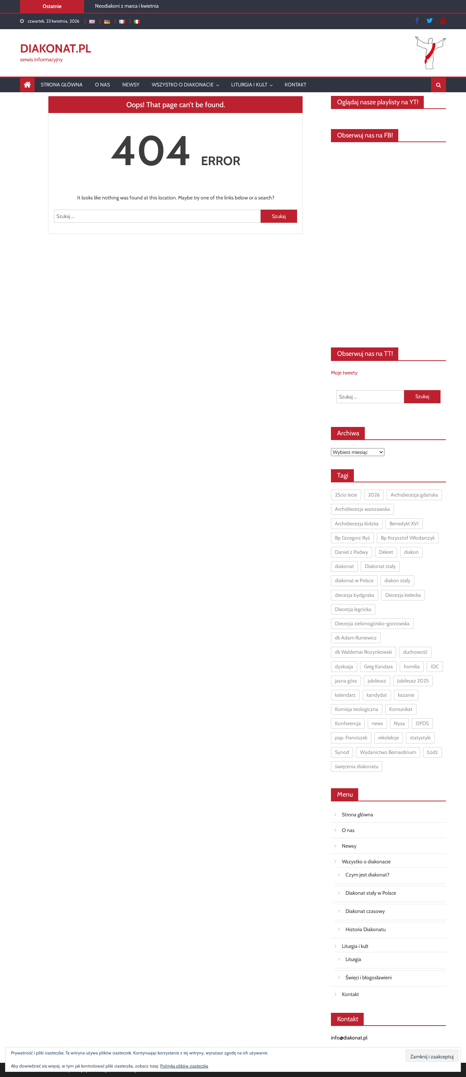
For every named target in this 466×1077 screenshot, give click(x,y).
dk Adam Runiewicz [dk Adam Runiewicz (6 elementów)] (356, 637)
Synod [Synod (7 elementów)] (342, 752)
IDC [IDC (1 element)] (435, 666)
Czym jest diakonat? (367, 874)
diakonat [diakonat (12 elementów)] (344, 566)
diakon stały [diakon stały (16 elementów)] (397, 580)
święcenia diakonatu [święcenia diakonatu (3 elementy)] (356, 766)
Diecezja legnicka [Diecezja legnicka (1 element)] (353, 609)
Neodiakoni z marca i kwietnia (127, 6)
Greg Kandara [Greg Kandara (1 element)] (378, 666)
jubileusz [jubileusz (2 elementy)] (377, 680)
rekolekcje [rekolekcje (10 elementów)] (388, 737)
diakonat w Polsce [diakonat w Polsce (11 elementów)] (354, 580)
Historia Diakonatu (365, 929)
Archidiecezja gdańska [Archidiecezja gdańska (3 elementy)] (414, 494)
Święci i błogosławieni (368, 977)
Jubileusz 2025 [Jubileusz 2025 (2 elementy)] (413, 680)
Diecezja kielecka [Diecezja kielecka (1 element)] (403, 595)
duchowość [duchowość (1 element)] (415, 652)
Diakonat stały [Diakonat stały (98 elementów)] (380, 566)
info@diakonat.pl (349, 1037)
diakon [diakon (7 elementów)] (411, 552)
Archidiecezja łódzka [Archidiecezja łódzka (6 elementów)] (357, 523)
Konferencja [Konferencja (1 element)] (348, 723)
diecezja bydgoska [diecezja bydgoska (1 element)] (354, 595)
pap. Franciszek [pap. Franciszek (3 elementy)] (351, 737)
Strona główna (62, 84)
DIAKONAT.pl (55, 48)
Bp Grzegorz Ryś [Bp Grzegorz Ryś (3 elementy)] (352, 537)
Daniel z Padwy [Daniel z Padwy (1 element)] (351, 552)
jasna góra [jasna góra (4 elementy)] (346, 680)
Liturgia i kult (249, 84)
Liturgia (353, 959)
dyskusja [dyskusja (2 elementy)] (344, 666)
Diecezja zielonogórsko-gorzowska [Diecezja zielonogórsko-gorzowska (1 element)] (372, 623)
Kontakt (295, 84)
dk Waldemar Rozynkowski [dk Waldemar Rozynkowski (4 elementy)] (363, 652)
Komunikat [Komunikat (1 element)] (400, 709)
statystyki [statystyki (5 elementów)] (420, 737)
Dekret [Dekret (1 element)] (386, 552)
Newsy (130, 84)
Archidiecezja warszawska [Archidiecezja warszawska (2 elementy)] (362, 509)
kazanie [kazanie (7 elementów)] (406, 695)
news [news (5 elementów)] (377, 723)
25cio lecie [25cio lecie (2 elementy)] (346, 494)
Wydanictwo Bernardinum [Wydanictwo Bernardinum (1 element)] (388, 752)
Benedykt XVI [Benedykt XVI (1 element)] (404, 523)
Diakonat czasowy (365, 911)
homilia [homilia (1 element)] (412, 666)
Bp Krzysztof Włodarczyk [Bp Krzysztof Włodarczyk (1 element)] (408, 537)
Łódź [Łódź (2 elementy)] (432, 752)
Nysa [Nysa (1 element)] (399, 723)
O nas (102, 84)
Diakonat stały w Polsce (370, 893)
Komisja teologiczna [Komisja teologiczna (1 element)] (356, 709)
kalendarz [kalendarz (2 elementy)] (345, 695)
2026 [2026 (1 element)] (374, 494)
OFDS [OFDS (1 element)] (422, 723)
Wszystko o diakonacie (183, 84)
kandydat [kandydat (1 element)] (377, 695)
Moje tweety (344, 372)
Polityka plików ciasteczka (184, 1066)
